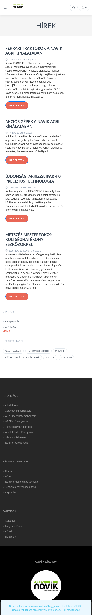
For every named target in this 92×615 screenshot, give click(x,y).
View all (7, 330)
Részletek (16, 105)
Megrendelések (13, 526)
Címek (8, 531)
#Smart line (66, 357)
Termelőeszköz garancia (18, 426)
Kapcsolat (10, 492)
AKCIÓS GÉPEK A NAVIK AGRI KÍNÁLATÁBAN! (32, 124)
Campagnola (12, 321)
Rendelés (10, 536)
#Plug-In (59, 350)
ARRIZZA (10, 326)
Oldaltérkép (11, 405)
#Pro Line (50, 357)
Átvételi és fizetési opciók (19, 432)
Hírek (8, 476)
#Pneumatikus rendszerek (22, 357)
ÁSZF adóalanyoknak (17, 421)
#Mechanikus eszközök (38, 351)
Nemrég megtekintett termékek (22, 481)
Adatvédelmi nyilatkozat (18, 410)
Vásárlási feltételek (15, 437)
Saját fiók (10, 520)
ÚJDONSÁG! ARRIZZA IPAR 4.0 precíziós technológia (33, 179)
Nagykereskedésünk (16, 442)
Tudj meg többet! (70, 609)
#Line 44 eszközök (13, 351)
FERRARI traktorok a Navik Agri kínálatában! (33, 51)
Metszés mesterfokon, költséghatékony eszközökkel (29, 239)
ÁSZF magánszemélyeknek (20, 416)
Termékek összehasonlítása (20, 487)
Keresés (9, 471)
